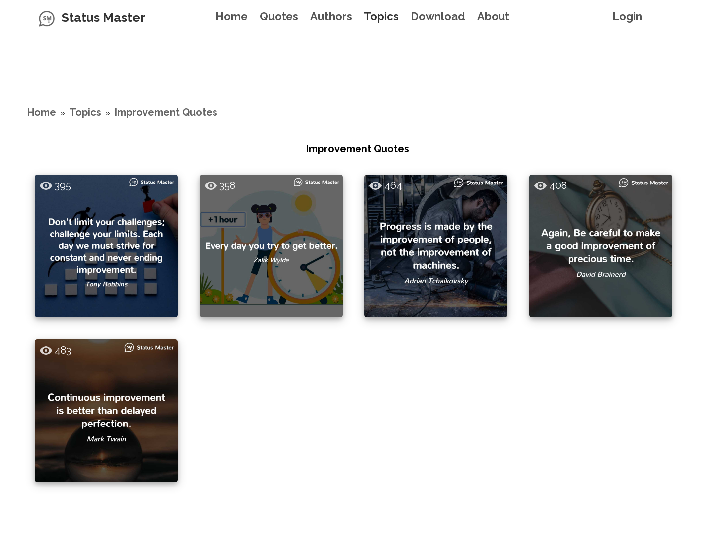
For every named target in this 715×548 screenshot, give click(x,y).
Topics (381, 16)
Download (438, 16)
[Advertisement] (357, 57)
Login (627, 16)
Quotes (279, 16)
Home (231, 16)
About (493, 16)
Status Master (103, 17)
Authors (331, 16)
